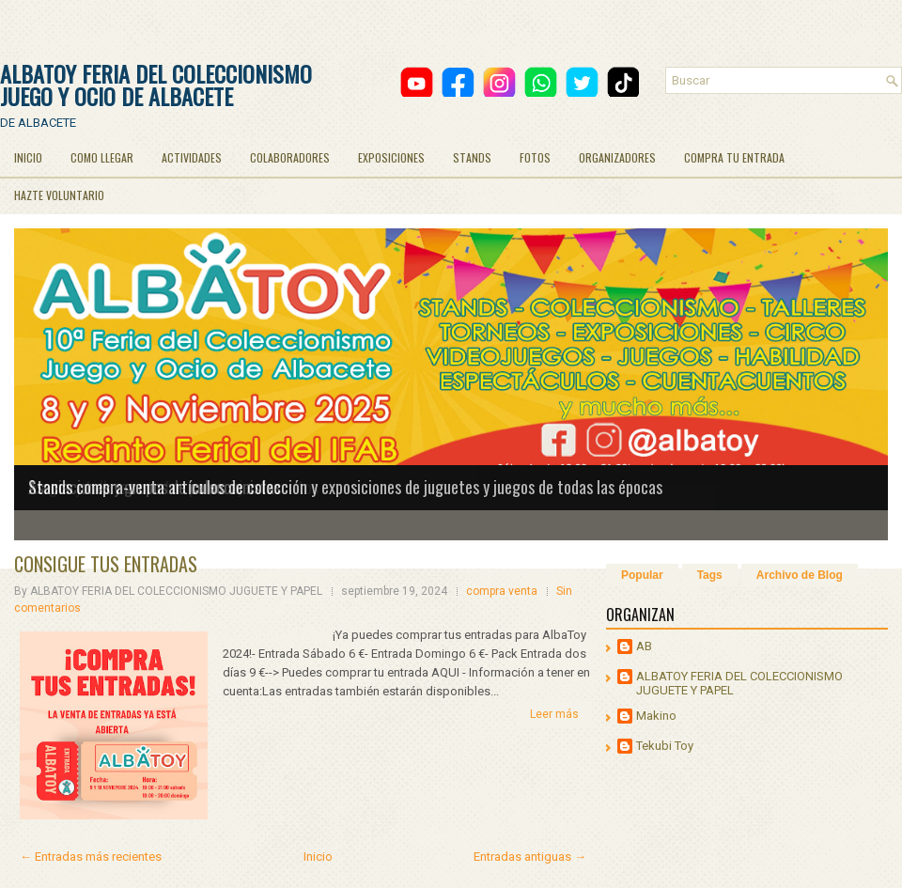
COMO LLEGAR (101, 157)
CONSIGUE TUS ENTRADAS (105, 563)
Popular (642, 575)
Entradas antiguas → (530, 856)
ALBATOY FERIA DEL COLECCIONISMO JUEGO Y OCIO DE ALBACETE (156, 84)
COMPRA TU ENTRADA (734, 157)
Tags (710, 575)
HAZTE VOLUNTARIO (59, 195)
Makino (656, 716)
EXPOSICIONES (391, 157)
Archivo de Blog (799, 575)
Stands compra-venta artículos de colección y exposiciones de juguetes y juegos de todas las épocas (345, 487)
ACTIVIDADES (192, 157)
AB (644, 646)
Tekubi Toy (664, 746)
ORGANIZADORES (617, 157)
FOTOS (535, 157)
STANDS (472, 157)
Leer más (554, 714)
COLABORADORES (290, 157)
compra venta (501, 591)
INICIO (28, 157)
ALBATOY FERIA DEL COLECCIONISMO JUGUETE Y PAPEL (739, 683)
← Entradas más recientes (91, 856)
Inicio (318, 856)
